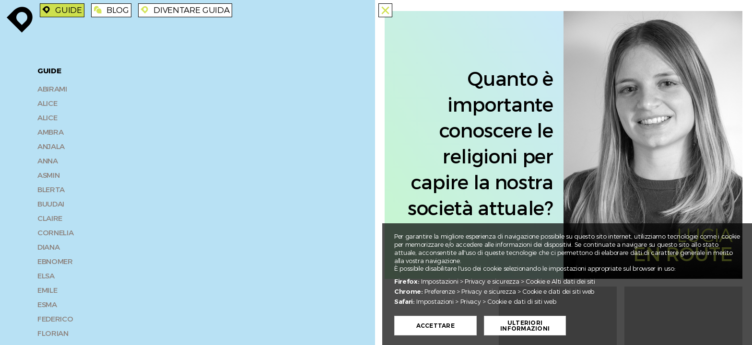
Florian (53, 333)
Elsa (46, 276)
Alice (47, 103)
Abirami (52, 89)
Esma (47, 305)
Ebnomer (55, 261)
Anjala (51, 146)
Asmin (48, 175)
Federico (55, 319)
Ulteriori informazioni (528, 326)
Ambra (50, 132)
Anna (47, 161)
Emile (47, 290)
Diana (48, 247)
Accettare (438, 326)
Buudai (50, 204)
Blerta (51, 190)
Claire (49, 218)
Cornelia (55, 233)
